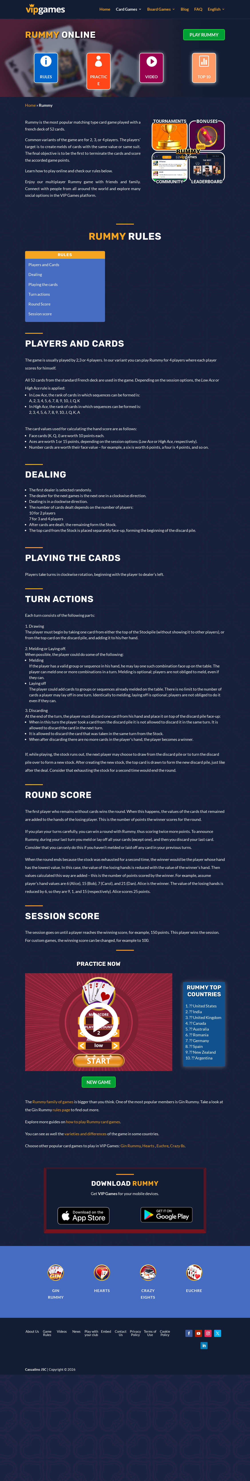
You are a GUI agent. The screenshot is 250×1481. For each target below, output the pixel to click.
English (214, 10)
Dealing (35, 274)
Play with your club (91, 1333)
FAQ (198, 10)
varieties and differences (85, 1133)
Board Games (159, 10)
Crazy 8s (177, 1145)
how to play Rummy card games (93, 1121)
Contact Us (121, 1333)
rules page (61, 1109)
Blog (185, 10)
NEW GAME (99, 1082)
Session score (40, 313)
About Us (32, 1331)
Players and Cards (43, 264)
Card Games (126, 10)
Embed (106, 1331)
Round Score (39, 303)
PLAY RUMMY (204, 34)
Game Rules (47, 1333)
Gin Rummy (131, 1145)
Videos (62, 1331)
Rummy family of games (52, 1101)
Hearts (148, 1145)
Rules (65, 254)
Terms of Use (150, 1333)
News (76, 1331)
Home (104, 10)
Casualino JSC (35, 1369)
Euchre (162, 1145)
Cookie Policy (165, 1333)
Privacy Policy (135, 1333)
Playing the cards (43, 284)
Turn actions (39, 294)
